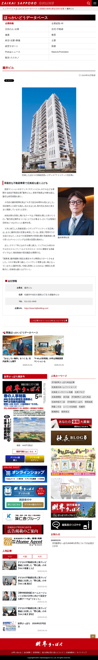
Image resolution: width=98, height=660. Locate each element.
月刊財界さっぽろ (75, 401)
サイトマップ (82, 652)
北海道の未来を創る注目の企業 (51, 8)
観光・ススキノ (12, 57)
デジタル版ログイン (34, 459)
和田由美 (89, 401)
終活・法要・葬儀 (12, 40)
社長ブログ (79, 392)
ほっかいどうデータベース (26, 8)
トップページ (8, 8)
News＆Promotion (60, 51)
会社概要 (27, 652)
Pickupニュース (12, 51)
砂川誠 (66, 396)
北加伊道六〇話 (58, 401)
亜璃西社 (55, 411)
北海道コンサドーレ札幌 (62, 392)
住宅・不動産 (57, 28)
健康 (7, 34)
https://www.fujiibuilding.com (36, 308)
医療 (54, 46)
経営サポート (11, 46)
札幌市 (82, 406)
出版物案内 (70, 652)
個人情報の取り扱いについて (53, 652)
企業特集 (9, 23)
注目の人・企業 (12, 28)
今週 (25, 556)
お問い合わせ (16, 652)
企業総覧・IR (57, 23)
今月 (40, 556)
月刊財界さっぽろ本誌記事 (63, 382)
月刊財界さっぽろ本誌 (81, 396)
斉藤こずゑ (56, 406)
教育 (54, 34)
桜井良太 (65, 411)
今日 (10, 556)
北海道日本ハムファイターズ (64, 387)
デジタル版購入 (15, 459)
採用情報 (36, 652)
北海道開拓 (56, 396)
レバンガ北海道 (70, 406)
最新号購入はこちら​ (24, 451)
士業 (54, 40)
